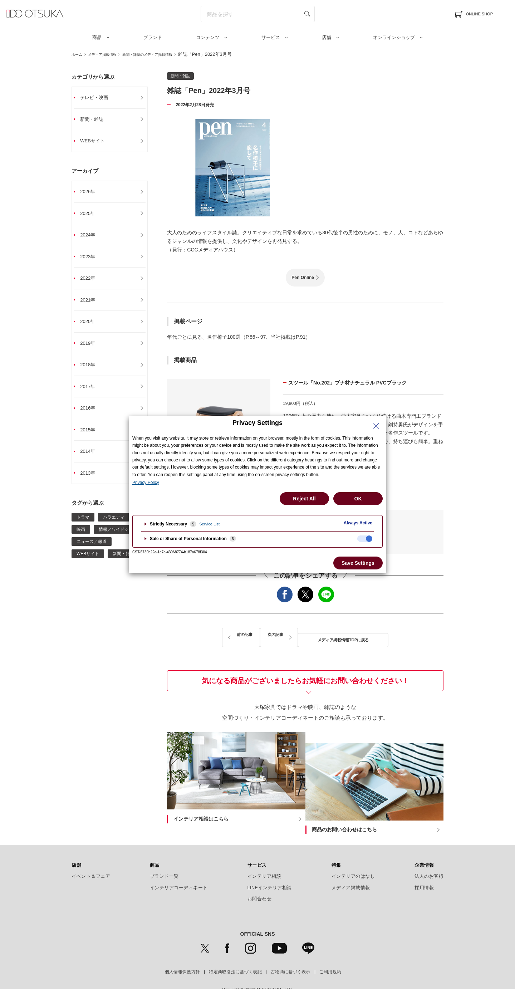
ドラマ (83, 526)
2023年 (91, 260)
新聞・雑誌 (95, 120)
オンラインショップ (394, 37)
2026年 (91, 193)
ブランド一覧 (164, 857)
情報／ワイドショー (118, 538)
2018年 (91, 371)
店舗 (326, 37)
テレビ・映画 (98, 98)
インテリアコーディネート (179, 868)
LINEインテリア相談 (269, 868)
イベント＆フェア (91, 857)
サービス (270, 37)
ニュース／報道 (92, 550)
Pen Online (302, 277)
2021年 (91, 304)
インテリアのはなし (353, 857)
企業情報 (424, 846)
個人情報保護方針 (182, 953)
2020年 (91, 326)
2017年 (91, 393)
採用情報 (424, 868)
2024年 (91, 238)
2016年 (91, 415)
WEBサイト (96, 142)
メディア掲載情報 (110, 54)
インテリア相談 (264, 857)
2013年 (91, 482)
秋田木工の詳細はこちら (332, 488)
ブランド (152, 37)
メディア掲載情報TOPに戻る (305, 635)
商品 (97, 37)
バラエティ (113, 526)
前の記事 (231, 635)
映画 (81, 538)
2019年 (91, 349)
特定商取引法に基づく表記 (235, 953)
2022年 (91, 282)
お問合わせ (259, 879)
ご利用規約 (330, 953)
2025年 (91, 216)
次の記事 (379, 635)
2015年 (91, 437)
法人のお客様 (429, 857)
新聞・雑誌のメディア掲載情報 (167, 54)
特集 (336, 846)
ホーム (78, 54)
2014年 (91, 459)
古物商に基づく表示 (290, 953)
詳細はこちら (332, 468)
